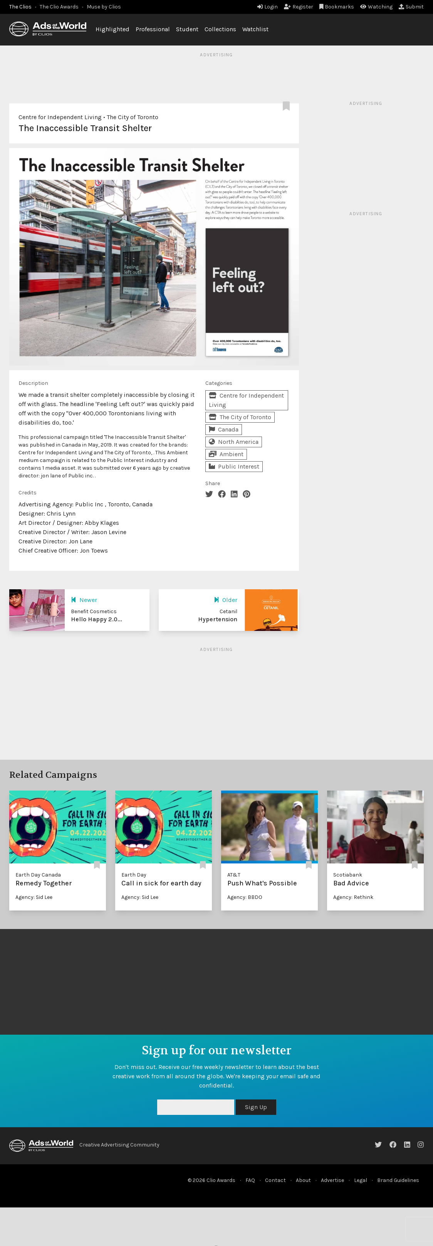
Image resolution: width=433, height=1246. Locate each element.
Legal (360, 1180)
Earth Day (133, 875)
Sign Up (256, 1107)
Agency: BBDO (244, 897)
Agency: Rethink (353, 897)
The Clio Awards (59, 6)
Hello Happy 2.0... (96, 619)
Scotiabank (347, 875)
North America (233, 441)
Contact (275, 1180)
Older (225, 600)
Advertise (332, 1180)
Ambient (226, 454)
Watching (376, 6)
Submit (411, 6)
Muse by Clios (104, 6)
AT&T (233, 875)
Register (298, 6)
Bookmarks (336, 6)
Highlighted (112, 29)
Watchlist (255, 29)
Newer (84, 600)
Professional (153, 29)
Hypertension (217, 619)
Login (267, 6)
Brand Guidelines (398, 1180)
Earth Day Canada (38, 875)
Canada (223, 429)
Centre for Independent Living (60, 117)
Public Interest (234, 466)
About (303, 1180)
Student (187, 29)
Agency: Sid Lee (33, 897)
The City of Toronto (132, 117)
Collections (220, 29)
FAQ (250, 1180)
